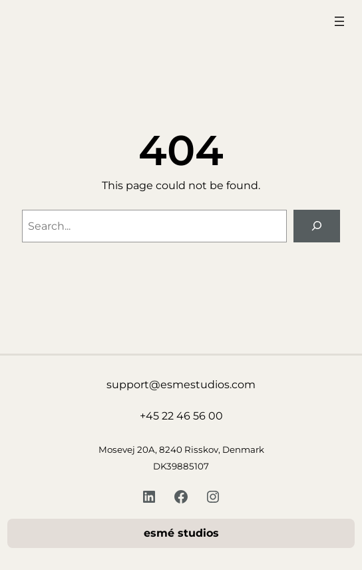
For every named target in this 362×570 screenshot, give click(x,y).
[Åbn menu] (339, 21)
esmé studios (181, 533)
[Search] (317, 226)
